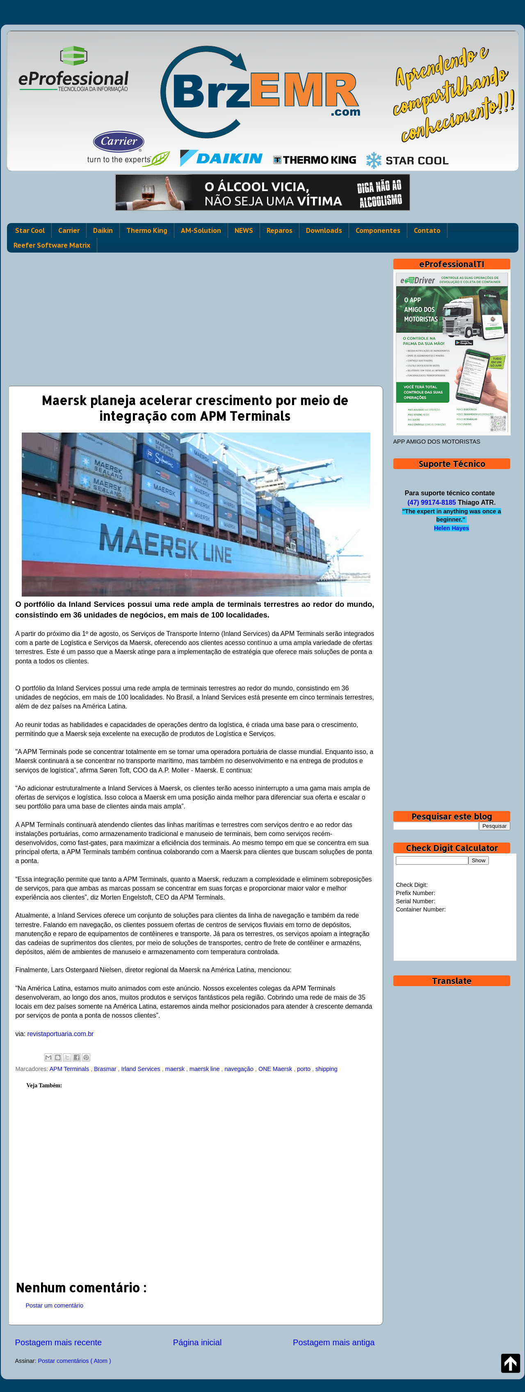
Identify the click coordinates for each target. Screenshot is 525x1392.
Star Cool (30, 230)
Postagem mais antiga (333, 1342)
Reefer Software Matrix (52, 245)
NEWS (244, 230)
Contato (427, 230)
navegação (240, 1069)
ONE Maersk (276, 1069)
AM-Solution (201, 230)
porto (304, 1069)
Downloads (324, 230)
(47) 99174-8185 (431, 502)
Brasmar (106, 1069)
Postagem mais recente (58, 1342)
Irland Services (141, 1069)
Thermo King (146, 230)
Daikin (103, 230)
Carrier (69, 230)
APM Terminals (70, 1069)
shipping (326, 1069)
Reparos (279, 230)
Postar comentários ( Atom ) (74, 1361)
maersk (175, 1069)
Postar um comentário (55, 1305)
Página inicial (197, 1342)
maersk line (205, 1069)
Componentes (378, 230)
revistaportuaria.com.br (60, 1033)
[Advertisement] (195, 316)
